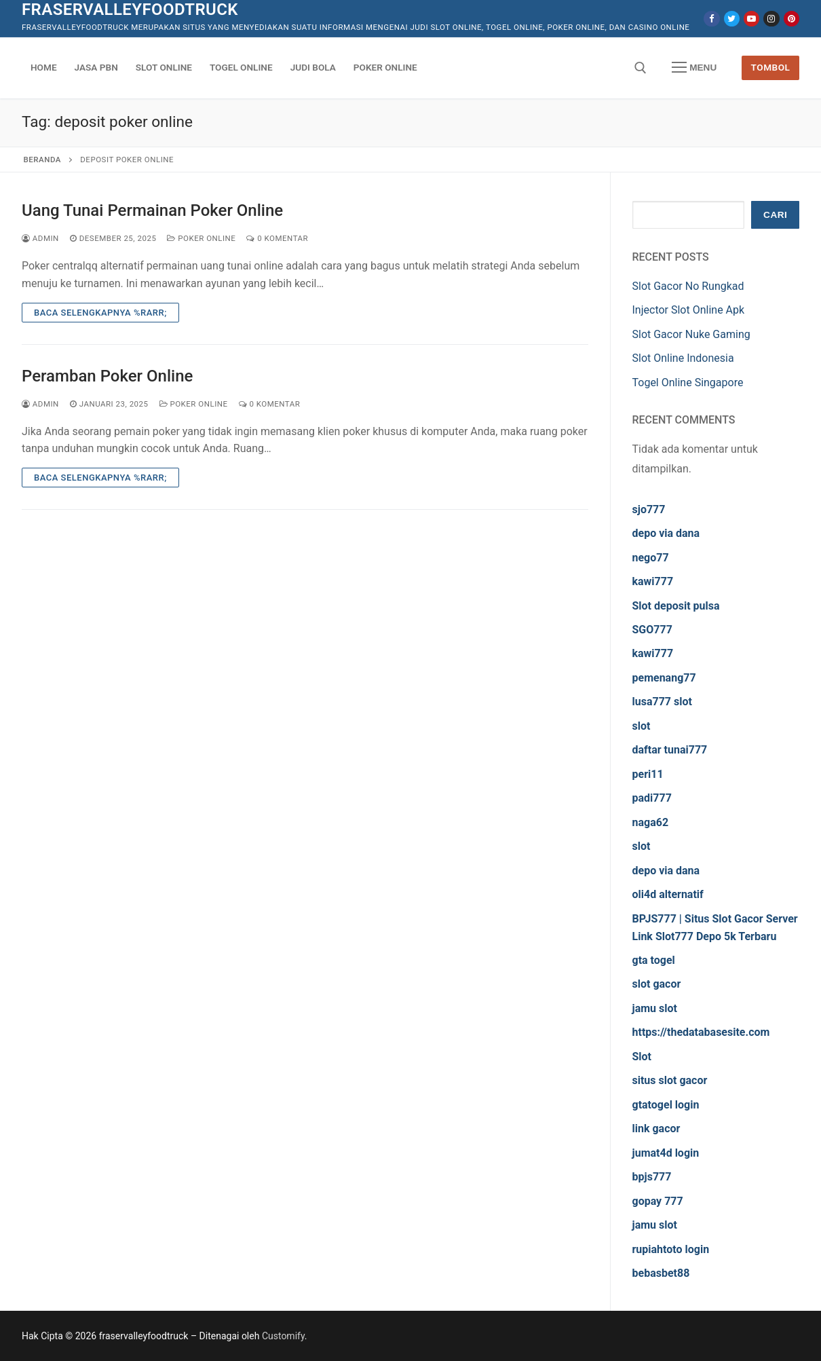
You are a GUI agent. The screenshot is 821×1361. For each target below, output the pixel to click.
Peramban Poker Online (107, 376)
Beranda (42, 159)
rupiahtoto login (671, 1249)
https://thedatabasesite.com (701, 1032)
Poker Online (201, 238)
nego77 (650, 557)
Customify (283, 1335)
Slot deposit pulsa (676, 605)
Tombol (770, 67)
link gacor (656, 1128)
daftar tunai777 (670, 749)
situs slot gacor (670, 1080)
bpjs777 (652, 1176)
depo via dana (666, 533)
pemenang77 (664, 677)
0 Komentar (277, 238)
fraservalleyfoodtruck (130, 9)
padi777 (652, 797)
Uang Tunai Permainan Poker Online (152, 210)
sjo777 (649, 509)
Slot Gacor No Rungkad (688, 286)
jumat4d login (666, 1152)
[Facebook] (711, 18)
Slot (642, 1056)
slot (641, 726)
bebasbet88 (661, 1273)
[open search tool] (640, 68)
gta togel (653, 960)
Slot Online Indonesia (683, 358)
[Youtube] (751, 18)
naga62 (650, 822)
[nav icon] (694, 68)
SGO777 (652, 629)
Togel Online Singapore (688, 382)
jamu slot (654, 1008)
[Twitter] (732, 18)
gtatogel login (666, 1104)
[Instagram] (771, 18)
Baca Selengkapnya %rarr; (100, 312)
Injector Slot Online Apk (688, 309)
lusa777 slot (662, 701)
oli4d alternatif (668, 894)
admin (40, 238)
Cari (775, 215)
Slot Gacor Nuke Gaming (691, 334)
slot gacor (656, 983)
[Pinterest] (791, 18)
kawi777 (653, 581)
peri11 (648, 774)
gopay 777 (657, 1201)
